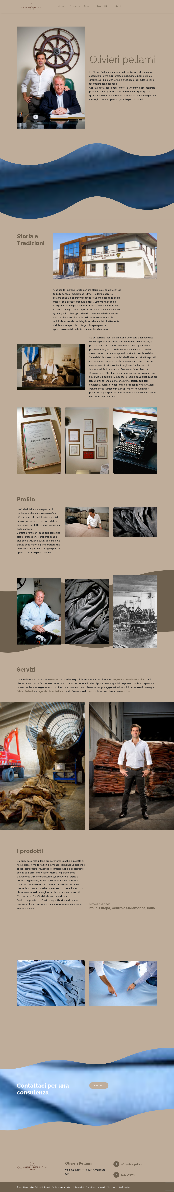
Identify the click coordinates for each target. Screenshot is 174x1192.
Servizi (92, 8)
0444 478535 (128, 1175)
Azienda (79, 8)
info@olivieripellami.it (132, 1164)
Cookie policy (124, 1187)
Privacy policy (112, 1187)
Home (65, 8)
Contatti (120, 8)
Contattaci (98, 1089)
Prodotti (105, 8)
